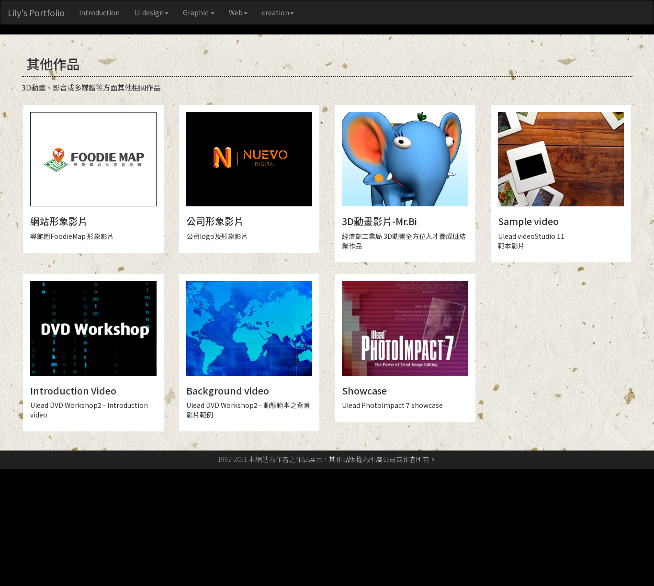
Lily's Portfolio (36, 12)
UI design (151, 12)
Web (238, 12)
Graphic (198, 12)
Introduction (99, 12)
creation (278, 12)
